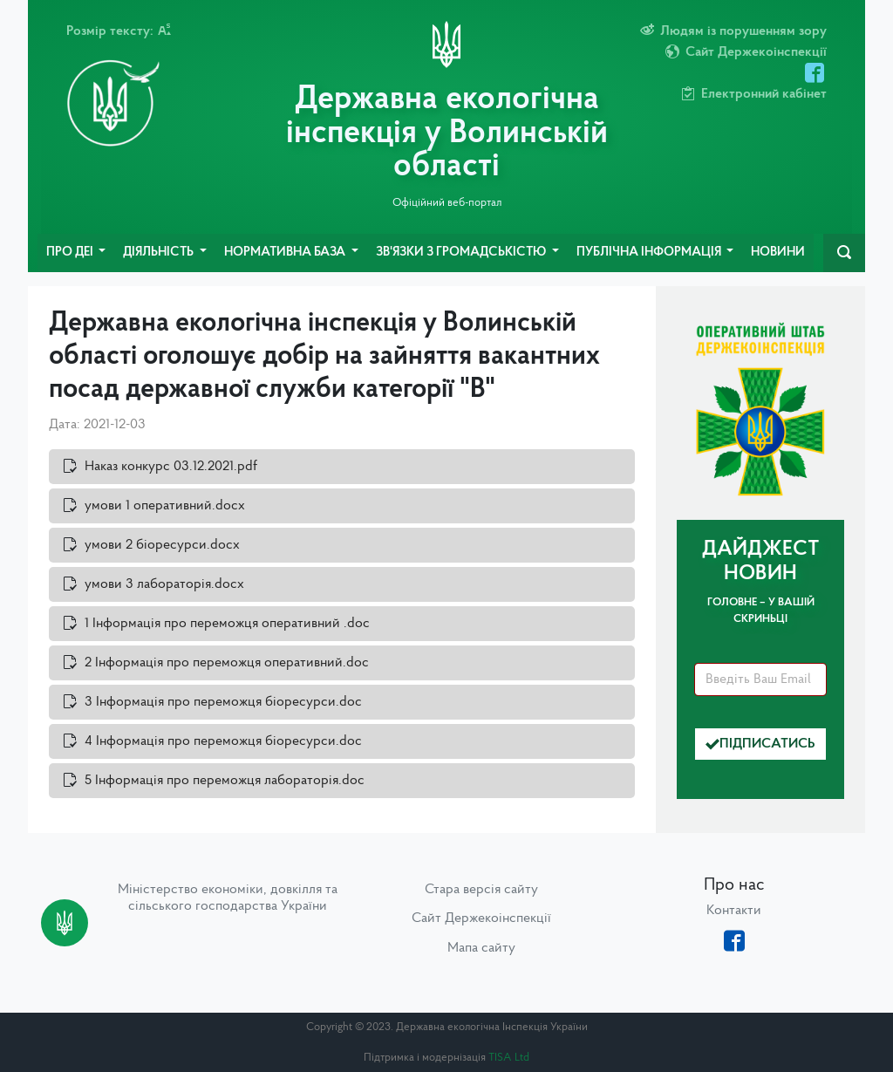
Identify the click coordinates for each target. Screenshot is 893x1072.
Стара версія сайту (481, 890)
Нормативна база (286, 252)
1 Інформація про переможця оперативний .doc (227, 624)
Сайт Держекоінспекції (481, 918)
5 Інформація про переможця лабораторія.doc (225, 781)
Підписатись (760, 744)
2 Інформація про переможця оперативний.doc (227, 663)
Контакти (733, 911)
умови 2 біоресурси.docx (162, 545)
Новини (778, 252)
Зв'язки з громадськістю (462, 252)
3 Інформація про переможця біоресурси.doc (223, 702)
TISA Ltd (508, 1057)
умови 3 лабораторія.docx (164, 584)
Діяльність (159, 252)
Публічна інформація (650, 252)
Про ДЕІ (71, 252)
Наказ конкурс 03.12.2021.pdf (171, 467)
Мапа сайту (481, 948)
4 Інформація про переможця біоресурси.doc (223, 741)
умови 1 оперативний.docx (165, 506)
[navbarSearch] (844, 253)
